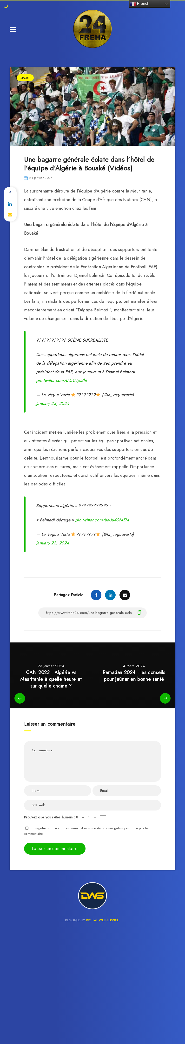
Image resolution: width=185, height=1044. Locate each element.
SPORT (25, 78)
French (139, 4)
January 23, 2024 (52, 403)
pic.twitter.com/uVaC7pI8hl (61, 380)
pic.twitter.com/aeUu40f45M (102, 520)
